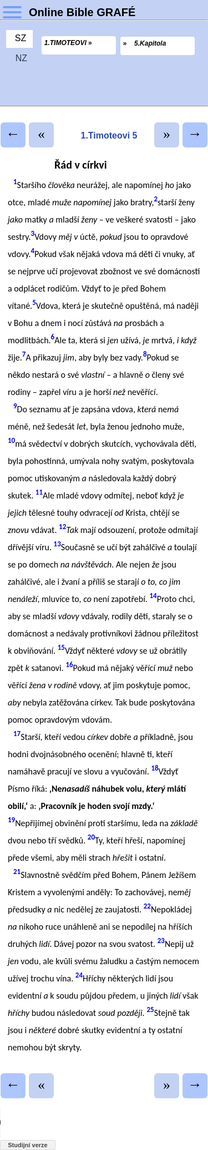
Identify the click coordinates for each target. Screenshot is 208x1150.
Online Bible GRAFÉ (82, 12)
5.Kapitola (150, 43)
